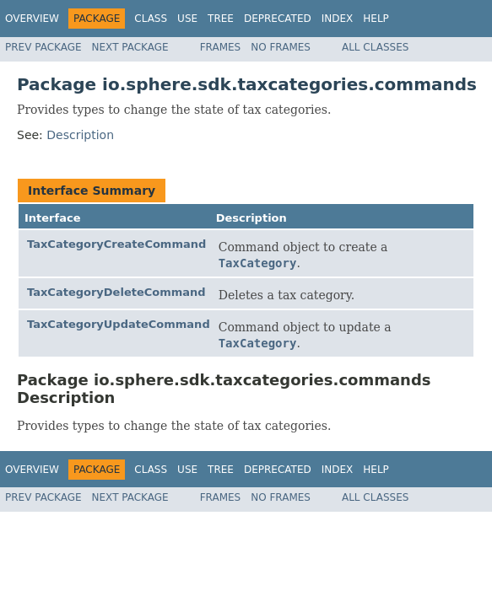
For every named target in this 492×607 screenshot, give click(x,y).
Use (187, 18)
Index (338, 18)
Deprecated (277, 18)
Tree (221, 18)
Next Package (130, 47)
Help (376, 18)
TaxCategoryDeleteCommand (116, 292)
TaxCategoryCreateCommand (116, 244)
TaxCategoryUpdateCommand (118, 324)
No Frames (281, 47)
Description (80, 135)
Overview (32, 18)
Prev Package (43, 47)
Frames (220, 47)
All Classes (375, 47)
